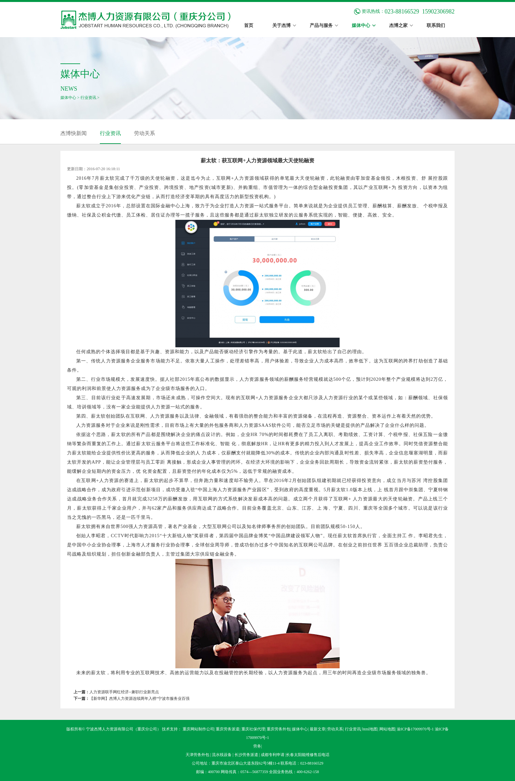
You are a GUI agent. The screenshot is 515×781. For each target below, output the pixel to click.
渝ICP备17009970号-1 (415, 729)
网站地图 (387, 729)
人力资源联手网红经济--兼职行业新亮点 (124, 692)
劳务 (257, 746)
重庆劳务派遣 (227, 729)
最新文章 (317, 729)
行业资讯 (88, 97)
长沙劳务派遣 (247, 754)
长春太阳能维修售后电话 (307, 754)
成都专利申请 (273, 754)
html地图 (369, 729)
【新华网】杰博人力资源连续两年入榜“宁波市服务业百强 (139, 698)
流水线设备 (222, 754)
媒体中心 (68, 97)
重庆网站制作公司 (198, 729)
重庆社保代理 (253, 729)
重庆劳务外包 (278, 729)
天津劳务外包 (198, 754)
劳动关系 (144, 133)
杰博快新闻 (73, 133)
